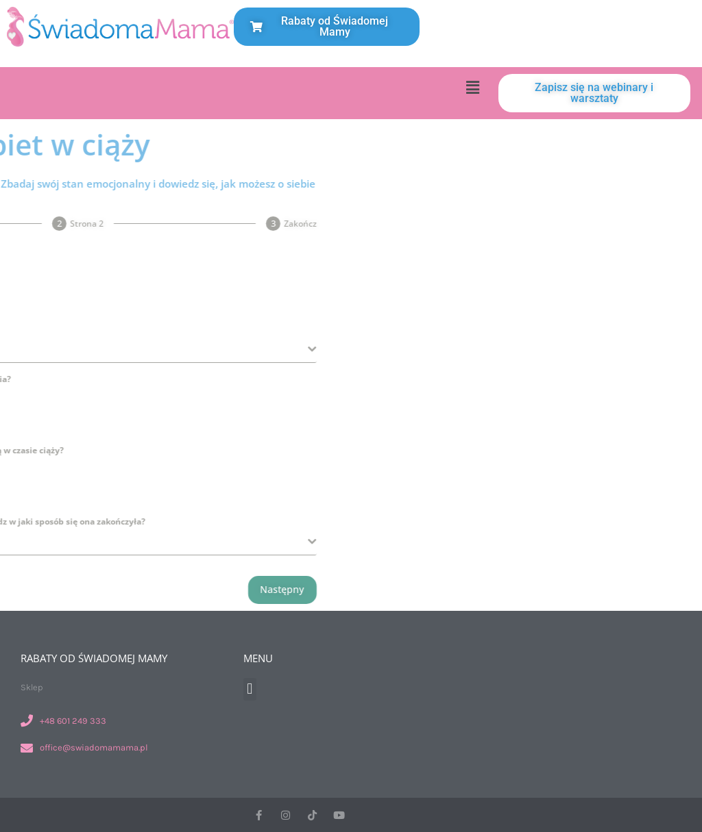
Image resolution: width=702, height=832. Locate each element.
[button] (472, 87)
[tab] (85, 223)
